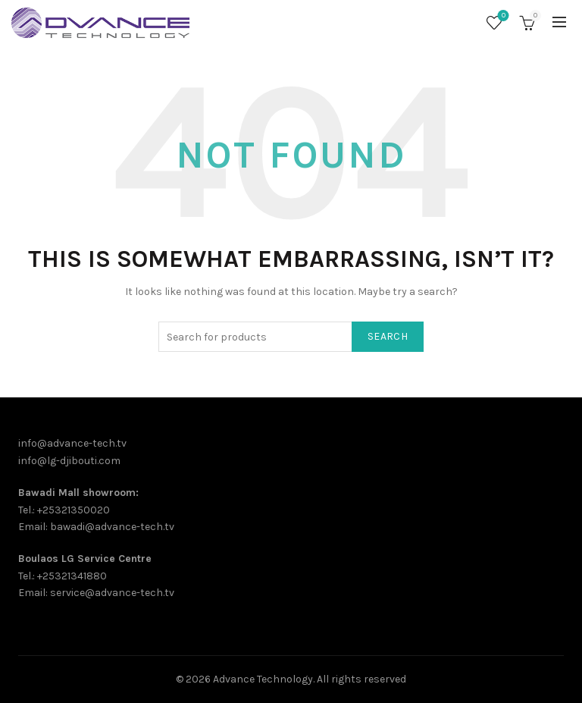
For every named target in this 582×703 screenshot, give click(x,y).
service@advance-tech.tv (112, 592)
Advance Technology (263, 679)
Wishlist (502, 16)
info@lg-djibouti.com (69, 460)
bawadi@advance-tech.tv (112, 526)
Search (388, 336)
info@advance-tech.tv (72, 443)
